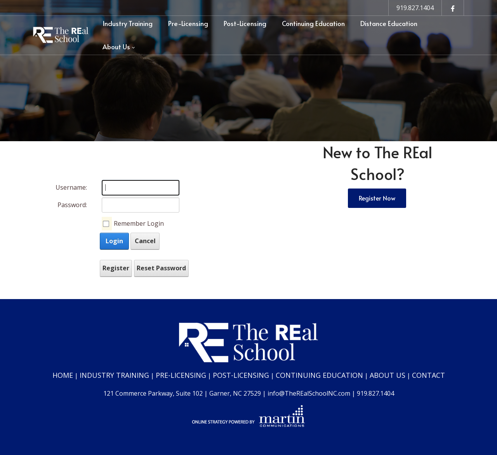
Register (116, 268)
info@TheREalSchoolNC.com (309, 393)
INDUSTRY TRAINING (114, 375)
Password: (72, 205)
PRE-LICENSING (181, 375)
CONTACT (428, 375)
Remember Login (139, 223)
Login (114, 241)
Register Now (377, 198)
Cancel (145, 241)
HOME (62, 375)
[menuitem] (127, 23)
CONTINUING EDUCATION (319, 375)
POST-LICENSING (241, 375)
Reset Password (161, 268)
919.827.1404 (415, 7)
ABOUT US (387, 375)
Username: (71, 187)
